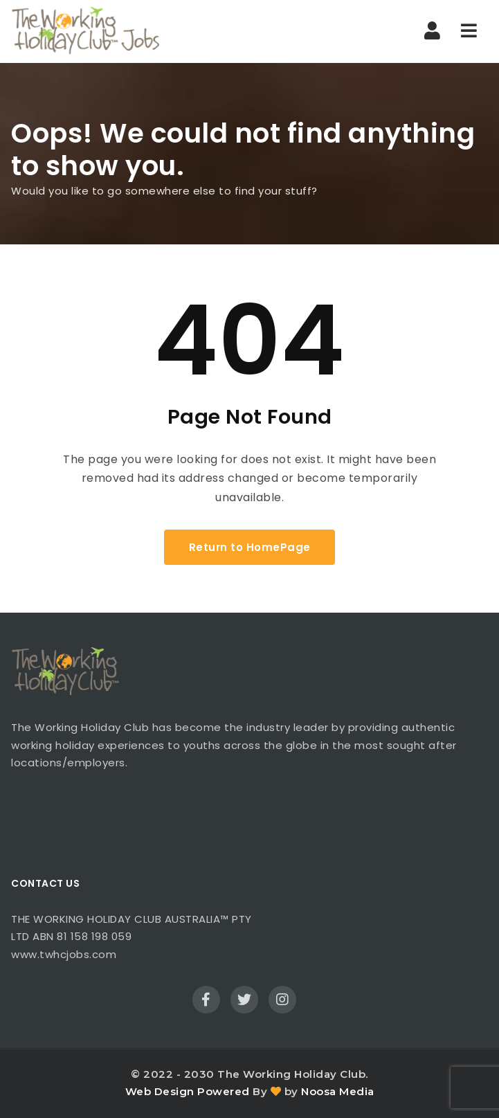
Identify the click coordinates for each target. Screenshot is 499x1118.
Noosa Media (337, 1091)
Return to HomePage (250, 547)
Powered (223, 1091)
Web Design (159, 1091)
